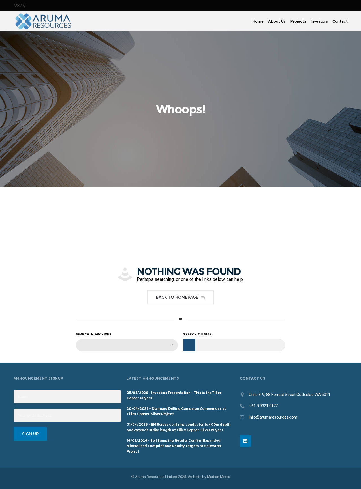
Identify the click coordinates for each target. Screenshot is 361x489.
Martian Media (218, 477)
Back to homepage (180, 297)
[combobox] (127, 345)
